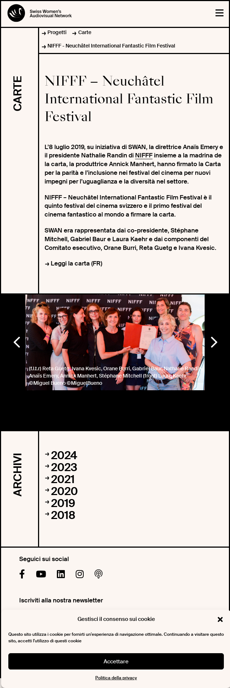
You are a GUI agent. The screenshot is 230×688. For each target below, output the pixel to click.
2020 (64, 491)
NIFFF (143, 155)
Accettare (116, 661)
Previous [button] (16, 340)
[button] (220, 619)
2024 (64, 455)
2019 (63, 503)
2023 (64, 467)
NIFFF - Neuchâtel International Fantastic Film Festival (111, 45)
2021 (63, 479)
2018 (63, 515)
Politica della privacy (116, 678)
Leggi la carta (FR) (76, 263)
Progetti (57, 32)
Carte (84, 32)
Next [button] (213, 340)
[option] (115, 342)
